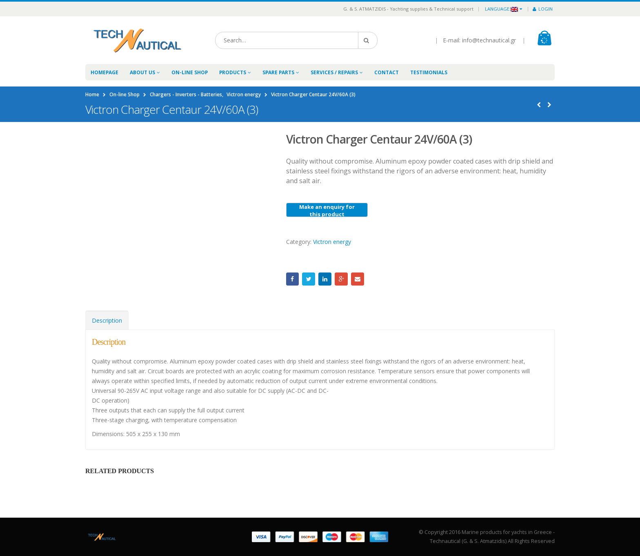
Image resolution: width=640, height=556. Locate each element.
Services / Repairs (334, 72)
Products (232, 72)
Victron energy (332, 242)
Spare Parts (278, 72)
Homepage (104, 72)
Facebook (292, 279)
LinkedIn (324, 279)
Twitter (308, 279)
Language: (501, 9)
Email (357, 279)
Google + (341, 279)
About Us (142, 72)
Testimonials (428, 72)
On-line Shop (189, 72)
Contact (386, 72)
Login (543, 9)
